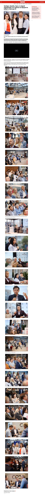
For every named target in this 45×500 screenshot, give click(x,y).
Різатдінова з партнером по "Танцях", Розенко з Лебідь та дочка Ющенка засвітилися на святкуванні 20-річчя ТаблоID (36, 13)
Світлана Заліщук (24, 148)
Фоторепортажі (34, 6)
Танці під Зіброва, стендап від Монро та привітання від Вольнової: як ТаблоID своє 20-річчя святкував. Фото (36, 16)
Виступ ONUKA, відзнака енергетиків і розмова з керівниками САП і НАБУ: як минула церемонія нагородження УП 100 (35, 9)
